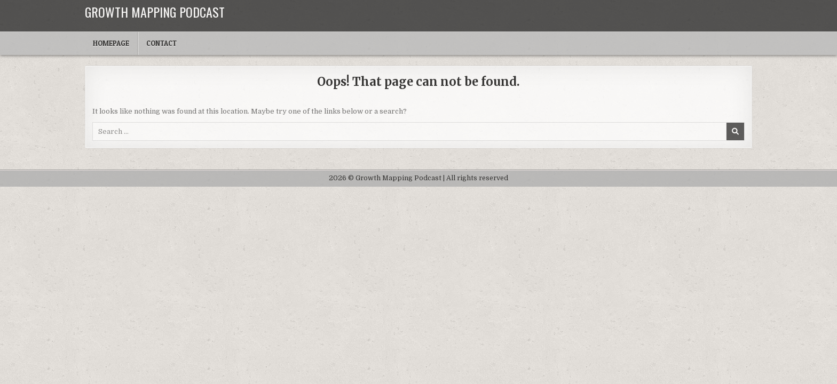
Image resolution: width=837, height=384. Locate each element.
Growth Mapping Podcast (155, 11)
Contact (161, 43)
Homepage (111, 43)
